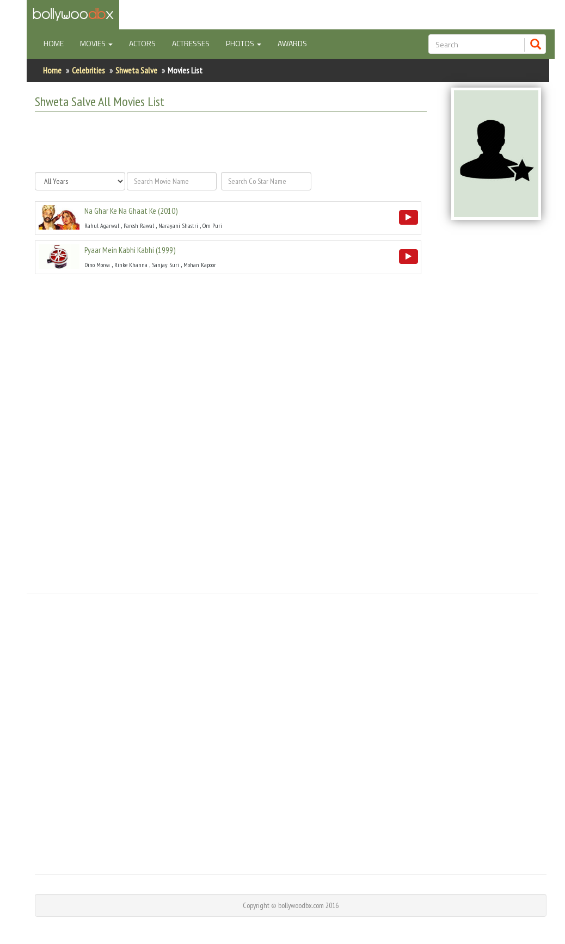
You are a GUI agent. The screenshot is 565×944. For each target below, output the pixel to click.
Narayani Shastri (178, 225)
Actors (142, 43)
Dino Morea (97, 265)
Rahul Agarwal (101, 225)
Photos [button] (243, 43)
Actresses (191, 43)
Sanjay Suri (165, 265)
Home (58, 43)
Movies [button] (96, 43)
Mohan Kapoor (199, 265)
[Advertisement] (228, 142)
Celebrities (88, 70)
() (130, 211)
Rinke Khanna (131, 265)
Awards (292, 43)
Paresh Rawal (139, 225)
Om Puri (212, 225)
